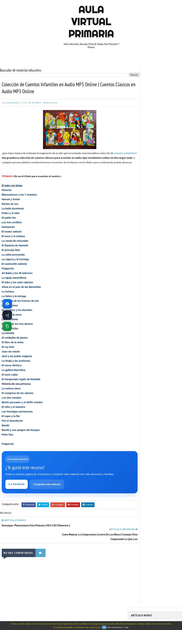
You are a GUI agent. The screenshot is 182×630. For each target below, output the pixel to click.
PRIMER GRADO (140, 188)
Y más (126, 627)
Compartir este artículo (47, 489)
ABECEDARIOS (139, 151)
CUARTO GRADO (166, 157)
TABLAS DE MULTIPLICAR (161, 207)
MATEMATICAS (168, 175)
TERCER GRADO (163, 213)
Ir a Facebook (17, 489)
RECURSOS (36, 103)
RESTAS (136, 200)
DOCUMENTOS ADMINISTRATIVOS (148, 163)
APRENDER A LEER (158, 151)
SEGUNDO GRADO (152, 200)
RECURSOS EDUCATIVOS (158, 194)
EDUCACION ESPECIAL (142, 169)
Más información (114, 627)
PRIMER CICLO (165, 182)
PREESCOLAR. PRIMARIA (143, 182)
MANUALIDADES (140, 175)
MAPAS (154, 175)
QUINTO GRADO (158, 188)
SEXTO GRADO (139, 207)
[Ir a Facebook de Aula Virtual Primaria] (7, 304)
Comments (52, 103)
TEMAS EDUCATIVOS (142, 213)
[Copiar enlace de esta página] (7, 326)
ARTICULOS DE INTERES (144, 157)
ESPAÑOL (161, 169)
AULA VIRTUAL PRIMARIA (91, 22)
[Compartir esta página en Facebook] (7, 315)
